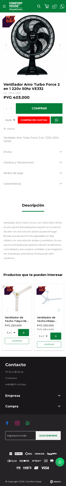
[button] (60, 310)
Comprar (39, 108)
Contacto (11, 378)
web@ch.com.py (15, 384)
